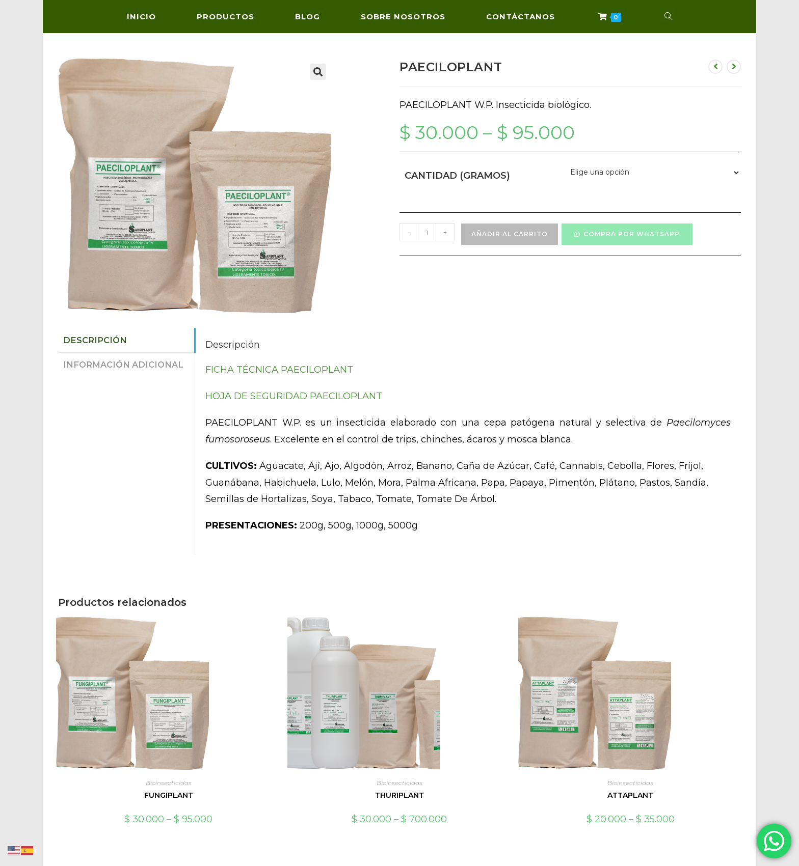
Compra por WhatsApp (631, 234)
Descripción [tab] (95, 340)
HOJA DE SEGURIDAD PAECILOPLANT (293, 396)
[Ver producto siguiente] (734, 67)
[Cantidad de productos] (427, 232)
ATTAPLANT (630, 795)
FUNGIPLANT (168, 795)
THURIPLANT (399, 795)
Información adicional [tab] (123, 364)
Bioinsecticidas (169, 783)
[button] (318, 72)
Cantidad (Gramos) (457, 175)
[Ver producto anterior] (715, 67)
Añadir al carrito (509, 234)
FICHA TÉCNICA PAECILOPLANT (279, 369)
